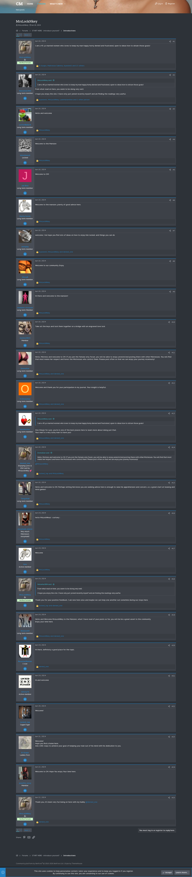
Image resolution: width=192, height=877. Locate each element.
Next (27, 35)
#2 (174, 75)
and (51, 374)
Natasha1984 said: (44, 584)
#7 (174, 231)
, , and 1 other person (64, 99)
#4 (174, 139)
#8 (174, 261)
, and (56, 252)
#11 (173, 352)
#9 (174, 292)
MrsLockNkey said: (44, 80)
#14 (173, 447)
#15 (173, 483)
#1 (174, 41)
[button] (65, 4)
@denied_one (91, 802)
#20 (173, 645)
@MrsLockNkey (41, 464)
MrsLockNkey (23, 25)
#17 (173, 548)
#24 (173, 767)
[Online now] (25, 121)
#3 (174, 109)
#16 (173, 513)
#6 (174, 200)
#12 (173, 383)
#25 (173, 797)
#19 (173, 615)
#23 (173, 737)
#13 (173, 413)
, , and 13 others (61, 66)
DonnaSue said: (43, 453)
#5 (174, 170)
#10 (173, 322)
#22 (173, 706)
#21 (173, 676)
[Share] (170, 41)
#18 (173, 579)
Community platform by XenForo (40, 863)
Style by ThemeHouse (73, 863)
